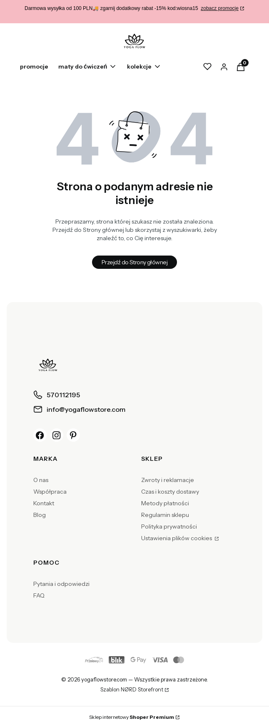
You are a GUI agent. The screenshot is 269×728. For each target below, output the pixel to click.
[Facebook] (40, 435)
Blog (39, 515)
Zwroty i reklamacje (167, 480)
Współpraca (50, 491)
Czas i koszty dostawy (170, 491)
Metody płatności (165, 503)
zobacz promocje (220, 8)
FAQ (39, 595)
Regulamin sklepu (165, 515)
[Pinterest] (73, 435)
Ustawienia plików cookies (177, 538)
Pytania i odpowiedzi (61, 584)
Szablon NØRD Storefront (131, 690)
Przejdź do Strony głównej (134, 262)
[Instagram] (56, 435)
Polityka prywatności (169, 526)
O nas (40, 480)
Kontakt (43, 503)
